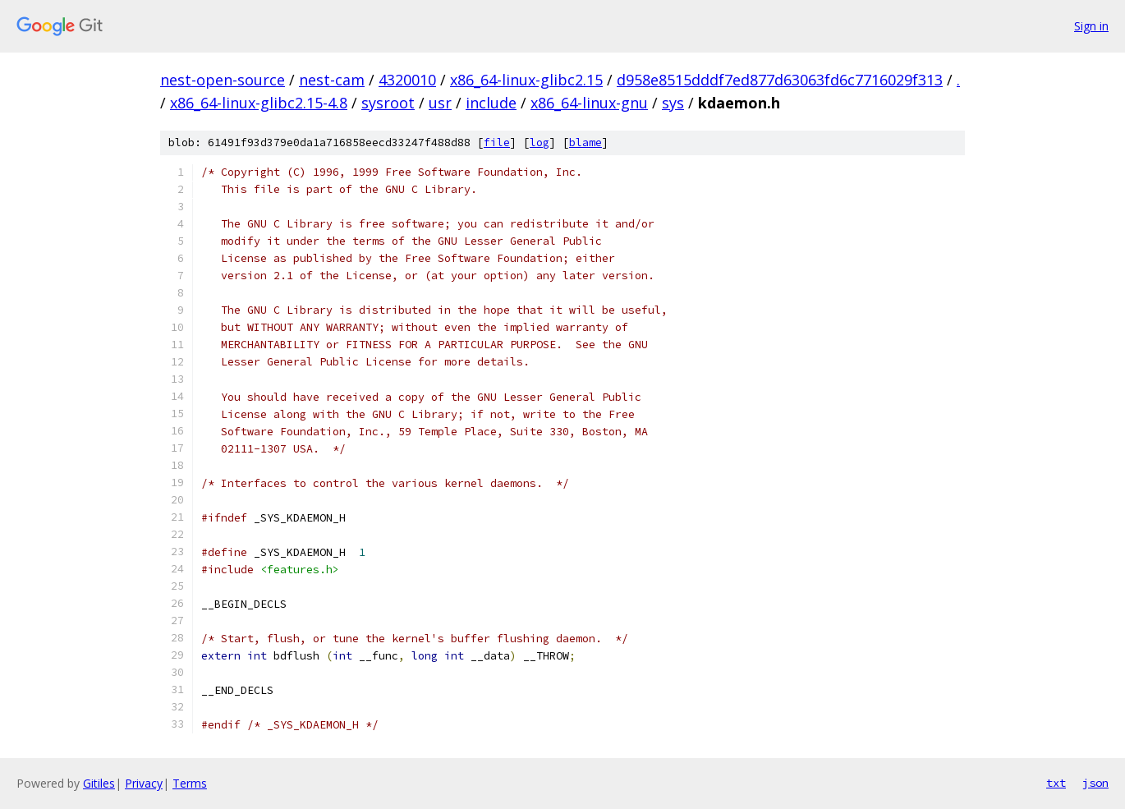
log (539, 142)
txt (1056, 782)
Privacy (144, 783)
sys (673, 103)
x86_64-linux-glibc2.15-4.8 (258, 103)
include (491, 103)
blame (585, 142)
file (497, 142)
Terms (189, 783)
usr (440, 103)
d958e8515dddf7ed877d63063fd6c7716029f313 (780, 80)
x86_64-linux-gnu (589, 103)
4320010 (407, 80)
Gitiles (99, 783)
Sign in (1091, 26)
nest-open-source (222, 80)
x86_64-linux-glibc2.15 (526, 80)
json (1095, 782)
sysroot (388, 103)
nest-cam (332, 80)
